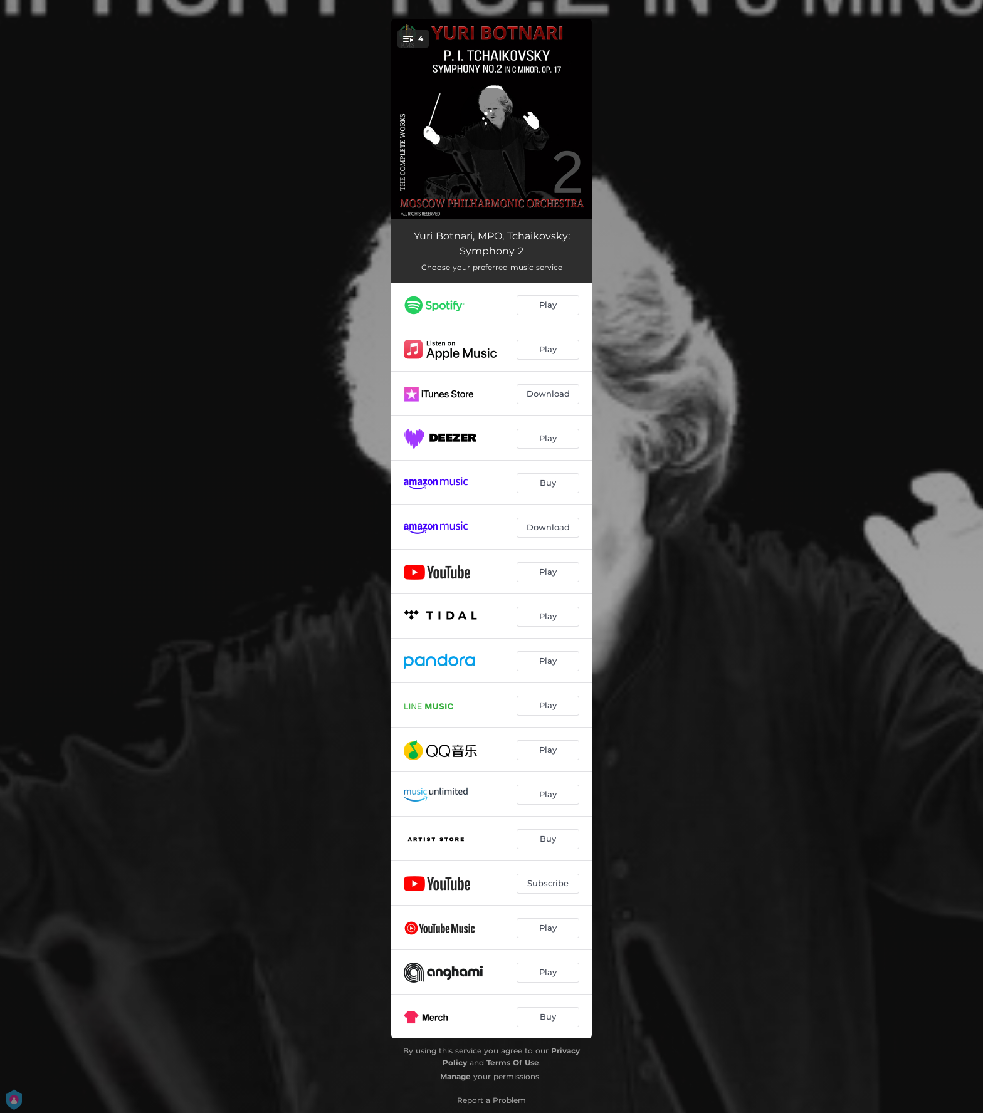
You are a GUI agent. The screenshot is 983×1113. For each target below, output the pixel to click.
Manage (455, 1076)
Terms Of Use (512, 1062)
